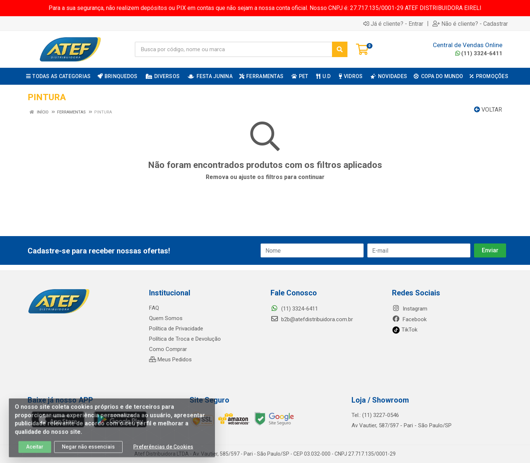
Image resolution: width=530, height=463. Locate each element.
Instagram (409, 308)
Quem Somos (166, 318)
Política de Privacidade (176, 328)
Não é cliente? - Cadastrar (470, 24)
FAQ (154, 308)
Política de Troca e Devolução (185, 339)
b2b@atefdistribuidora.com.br (312, 319)
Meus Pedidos (170, 359)
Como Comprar (168, 349)
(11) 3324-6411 (478, 53)
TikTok (404, 329)
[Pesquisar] (339, 49)
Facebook (409, 319)
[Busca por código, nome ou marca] (233, 49)
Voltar (488, 109)
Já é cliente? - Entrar (393, 24)
